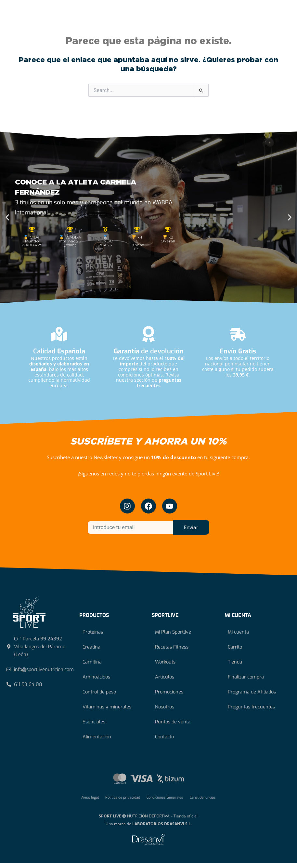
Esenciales (94, 722)
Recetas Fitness (171, 647)
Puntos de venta (172, 722)
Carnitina (92, 662)
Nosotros (164, 707)
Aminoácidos (96, 677)
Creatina (91, 647)
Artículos (164, 677)
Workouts (165, 662)
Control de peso (99, 692)
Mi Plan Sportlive (173, 632)
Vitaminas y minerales (107, 707)
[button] (7, 217)
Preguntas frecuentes (251, 707)
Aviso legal (90, 797)
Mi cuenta (238, 632)
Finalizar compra (246, 677)
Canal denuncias (203, 797)
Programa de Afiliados (252, 692)
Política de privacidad (122, 797)
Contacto (164, 736)
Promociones (169, 692)
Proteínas (93, 632)
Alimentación (97, 736)
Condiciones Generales (165, 797)
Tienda (235, 662)
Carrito (235, 647)
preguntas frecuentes (159, 383)
